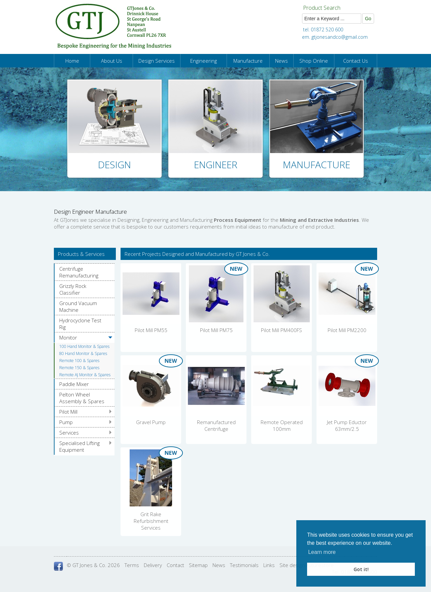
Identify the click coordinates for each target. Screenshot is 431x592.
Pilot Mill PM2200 (347, 330)
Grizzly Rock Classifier (72, 289)
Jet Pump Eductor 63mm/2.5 (347, 425)
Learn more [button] (322, 552)
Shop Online (313, 60)
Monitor (68, 337)
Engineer (215, 164)
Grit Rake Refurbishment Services (151, 521)
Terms (132, 565)
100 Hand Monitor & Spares (84, 346)
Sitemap (198, 565)
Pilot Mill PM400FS (281, 330)
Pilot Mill (68, 411)
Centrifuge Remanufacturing (78, 272)
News (281, 60)
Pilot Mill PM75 (216, 330)
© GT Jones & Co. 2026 (93, 565)
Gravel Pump (151, 422)
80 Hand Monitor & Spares (83, 353)
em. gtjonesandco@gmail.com (335, 37)
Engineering (203, 60)
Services (69, 432)
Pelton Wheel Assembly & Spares (81, 398)
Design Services (156, 60)
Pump (66, 422)
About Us (111, 60)
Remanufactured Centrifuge (216, 425)
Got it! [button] (361, 569)
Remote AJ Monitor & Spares (84, 375)
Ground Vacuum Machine (78, 306)
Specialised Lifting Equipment (79, 446)
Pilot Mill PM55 (151, 330)
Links (269, 565)
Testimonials (244, 565)
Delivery (153, 565)
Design (114, 164)
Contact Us (355, 60)
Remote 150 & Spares (79, 368)
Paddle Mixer (74, 384)
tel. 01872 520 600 (323, 29)
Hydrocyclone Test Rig (80, 323)
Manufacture (248, 60)
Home (72, 60)
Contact (175, 565)
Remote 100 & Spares (79, 360)
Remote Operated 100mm (282, 425)
